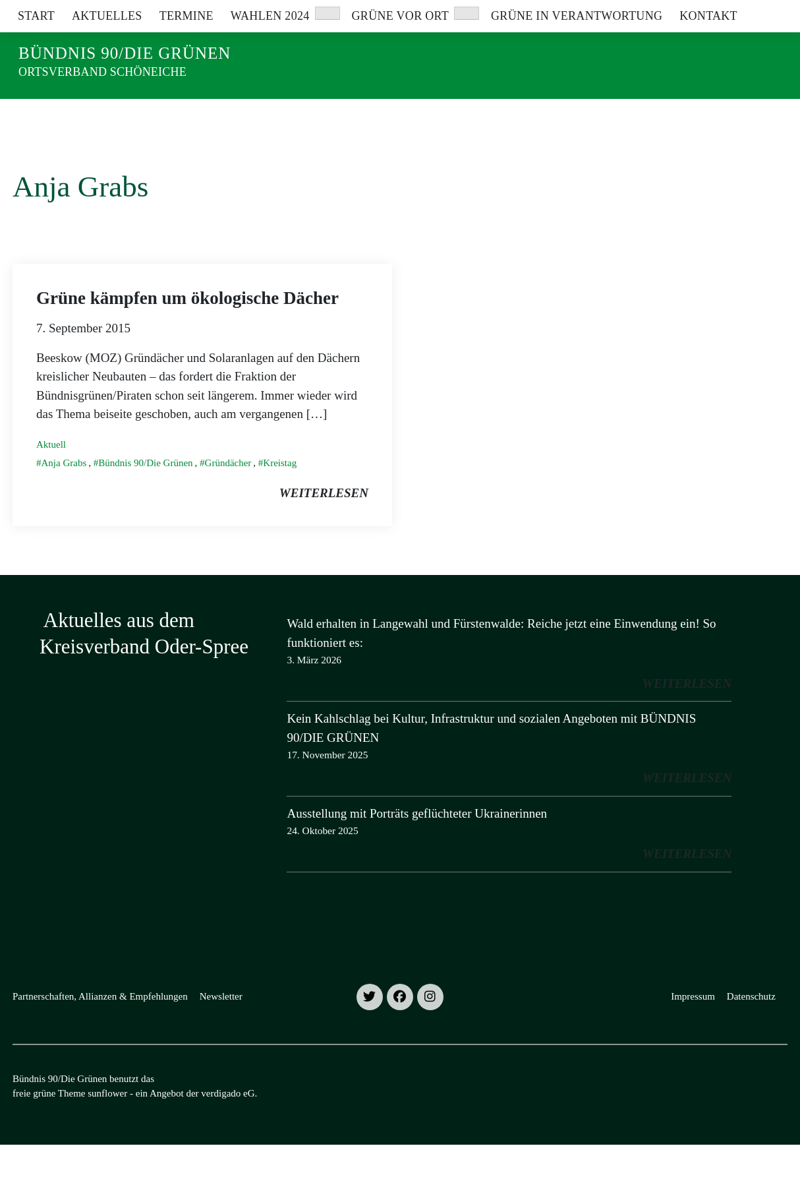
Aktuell (51, 476)
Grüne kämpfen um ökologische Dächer (187, 330)
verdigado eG (227, 1125)
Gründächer (228, 495)
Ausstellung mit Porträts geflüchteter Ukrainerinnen (417, 846)
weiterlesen (323, 525)
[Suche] (745, 13)
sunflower (107, 1125)
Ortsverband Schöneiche (102, 71)
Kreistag (280, 495)
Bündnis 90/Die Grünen (124, 53)
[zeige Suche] (764, 13)
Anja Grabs (64, 495)
